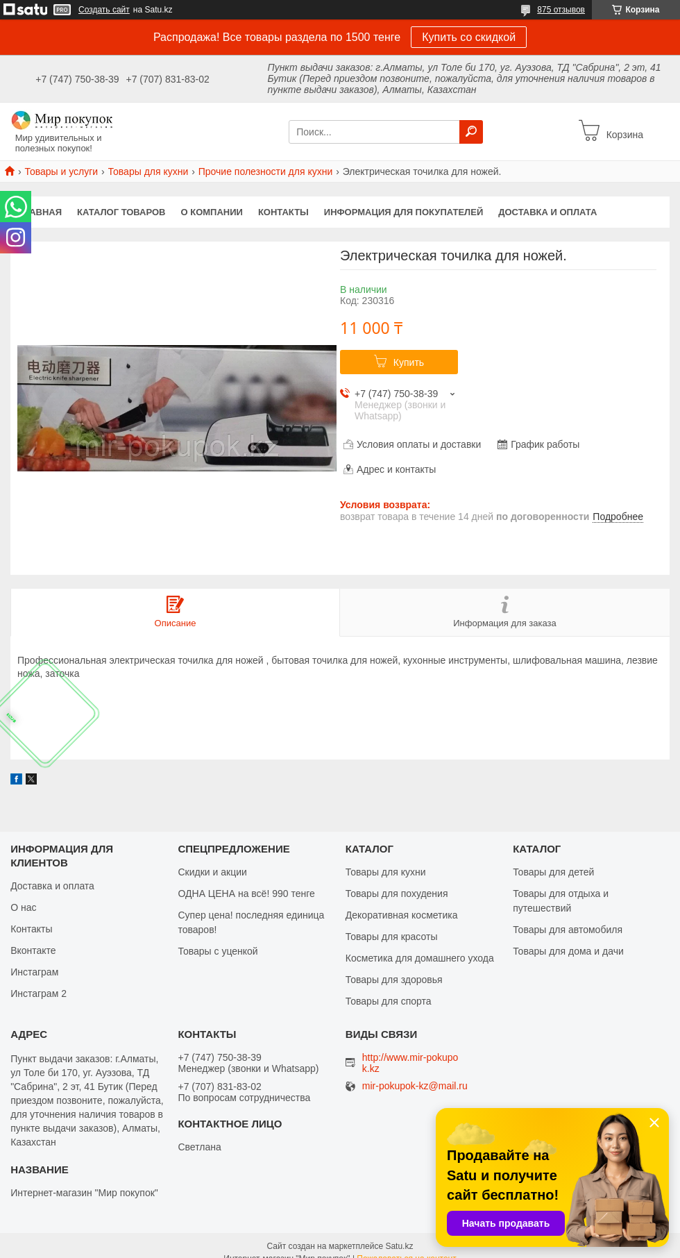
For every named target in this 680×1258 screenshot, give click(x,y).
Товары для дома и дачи (568, 951)
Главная (40, 212)
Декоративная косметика (402, 915)
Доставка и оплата (547, 212)
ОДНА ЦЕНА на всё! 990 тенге (246, 893)
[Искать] (471, 132)
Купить (408, 362)
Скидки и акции (212, 872)
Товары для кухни (148, 171)
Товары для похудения (397, 893)
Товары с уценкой (217, 951)
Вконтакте (33, 950)
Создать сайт (104, 10)
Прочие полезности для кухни (265, 171)
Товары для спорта (389, 1001)
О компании (212, 212)
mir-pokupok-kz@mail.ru (415, 1086)
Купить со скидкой (469, 37)
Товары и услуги (61, 171)
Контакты (283, 212)
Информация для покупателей (403, 212)
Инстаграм (34, 972)
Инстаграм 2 (38, 993)
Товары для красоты (392, 936)
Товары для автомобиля (567, 929)
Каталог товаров (121, 212)
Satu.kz (399, 1246)
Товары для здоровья (394, 979)
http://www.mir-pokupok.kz (410, 1063)
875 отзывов (561, 10)
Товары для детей (553, 872)
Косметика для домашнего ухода (420, 958)
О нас (23, 907)
